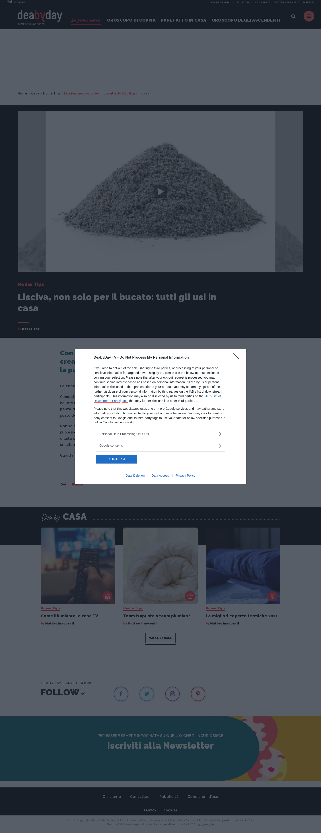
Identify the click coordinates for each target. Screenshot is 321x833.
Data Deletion (135, 476)
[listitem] (160, 434)
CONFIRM (117, 459)
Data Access (160, 476)
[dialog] (160, 416)
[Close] (237, 357)
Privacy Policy (185, 476)
